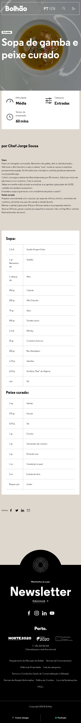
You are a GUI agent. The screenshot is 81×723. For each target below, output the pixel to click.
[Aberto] (61, 717)
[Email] (28, 510)
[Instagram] (36, 613)
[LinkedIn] (44, 613)
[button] (64, 8)
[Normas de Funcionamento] (59, 660)
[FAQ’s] (40, 687)
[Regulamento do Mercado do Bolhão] (26, 660)
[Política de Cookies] (45, 680)
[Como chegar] (20, 717)
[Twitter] (17, 510)
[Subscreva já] (40, 601)
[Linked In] (22, 510)
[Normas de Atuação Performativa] (19, 680)
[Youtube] (52, 613)
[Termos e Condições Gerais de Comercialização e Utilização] (40, 674)
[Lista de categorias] (52, 667)
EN (53, 8)
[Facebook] (11, 510)
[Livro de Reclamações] (66, 680)
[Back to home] (16, 8)
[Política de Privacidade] (30, 667)
